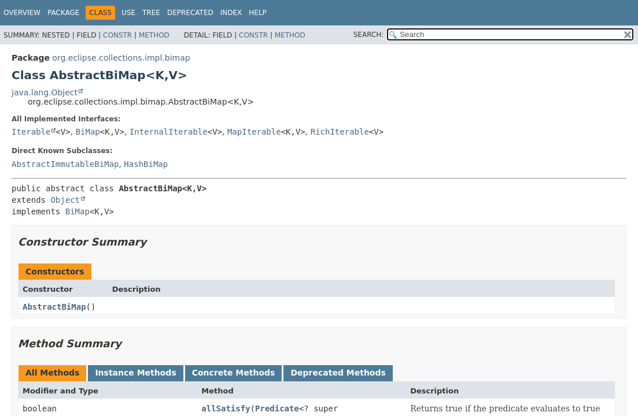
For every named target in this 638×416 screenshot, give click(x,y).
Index (231, 13)
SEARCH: (368, 35)
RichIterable (340, 131)
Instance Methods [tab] (135, 372)
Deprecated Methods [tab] (337, 372)
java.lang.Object (45, 92)
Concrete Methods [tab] (233, 372)
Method (154, 35)
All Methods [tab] (52, 372)
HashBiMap (146, 164)
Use (128, 13)
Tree (151, 13)
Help (258, 13)
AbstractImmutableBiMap (65, 164)
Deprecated (190, 13)
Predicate (277, 408)
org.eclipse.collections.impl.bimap (121, 57)
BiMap (88, 131)
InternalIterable (169, 131)
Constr (117, 35)
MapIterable (254, 131)
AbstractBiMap (54, 306)
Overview (21, 13)
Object (65, 200)
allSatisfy (225, 408)
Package (63, 13)
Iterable (31, 131)
